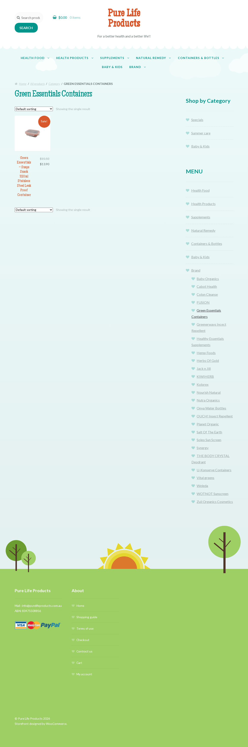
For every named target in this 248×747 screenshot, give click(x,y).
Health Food (32, 58)
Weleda (202, 486)
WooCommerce (56, 723)
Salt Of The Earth (209, 432)
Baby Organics (208, 279)
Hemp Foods (206, 353)
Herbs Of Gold (208, 360)
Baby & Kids (112, 67)
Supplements (112, 58)
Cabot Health (207, 286)
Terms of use (84, 628)
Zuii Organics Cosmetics (215, 502)
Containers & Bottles (198, 58)
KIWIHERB (205, 376)
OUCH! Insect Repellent (215, 416)
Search (26, 28)
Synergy (203, 448)
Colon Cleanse (207, 294)
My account (84, 674)
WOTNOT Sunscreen (212, 494)
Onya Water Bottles (211, 408)
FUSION (203, 302)
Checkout (82, 640)
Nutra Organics (208, 400)
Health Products (72, 58)
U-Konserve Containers (214, 470)
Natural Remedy (151, 58)
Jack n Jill (204, 368)
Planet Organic (208, 424)
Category (54, 84)
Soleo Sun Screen (209, 440)
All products (37, 84)
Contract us (84, 651)
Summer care (200, 133)
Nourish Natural (209, 392)
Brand (135, 67)
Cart (79, 663)
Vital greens (205, 478)
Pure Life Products (124, 19)
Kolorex (203, 384)
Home (22, 84)
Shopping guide (86, 617)
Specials (197, 120)
